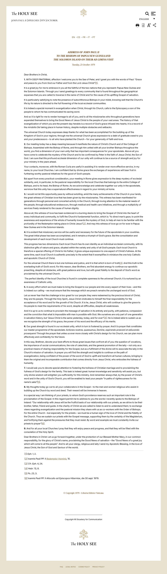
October (52, 20)
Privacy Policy (98, 567)
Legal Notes (71, 567)
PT (93, 37)
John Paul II (19, 20)
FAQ (61, 567)
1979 (43, 20)
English (145, 20)
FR (84, 37)
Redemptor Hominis (56, 458)
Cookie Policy (84, 567)
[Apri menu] (153, 13)
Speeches (34, 20)
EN (73, 37)
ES (78, 37)
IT (89, 37)
